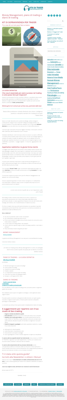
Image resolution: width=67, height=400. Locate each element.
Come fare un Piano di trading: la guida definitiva (55, 121)
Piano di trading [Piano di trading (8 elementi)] (59, 93)
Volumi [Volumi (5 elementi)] (61, 102)
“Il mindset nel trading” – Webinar (53, 34)
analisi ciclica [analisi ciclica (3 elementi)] (57, 59)
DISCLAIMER (59, 391)
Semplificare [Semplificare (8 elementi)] (56, 98)
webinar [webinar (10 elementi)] (50, 105)
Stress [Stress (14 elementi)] (49, 102)
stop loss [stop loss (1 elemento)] (61, 100)
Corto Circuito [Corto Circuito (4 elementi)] (51, 67)
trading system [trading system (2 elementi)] (55, 102)
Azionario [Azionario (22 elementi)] (54, 62)
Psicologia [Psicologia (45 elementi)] (51, 95)
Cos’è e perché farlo (9, 282)
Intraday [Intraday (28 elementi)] (55, 74)
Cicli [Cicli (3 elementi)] (62, 64)
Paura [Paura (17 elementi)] (59, 88)
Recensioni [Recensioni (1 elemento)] (59, 95)
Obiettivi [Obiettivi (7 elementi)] (50, 85)
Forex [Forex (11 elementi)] (58, 72)
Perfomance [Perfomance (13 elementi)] (54, 90)
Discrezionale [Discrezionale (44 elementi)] (53, 69)
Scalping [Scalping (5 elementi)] (49, 98)
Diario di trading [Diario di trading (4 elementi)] (59, 67)
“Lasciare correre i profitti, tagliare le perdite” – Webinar (55, 38)
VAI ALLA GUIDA (7, 234)
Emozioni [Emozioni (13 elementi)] (50, 72)
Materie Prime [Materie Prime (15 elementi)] (52, 77)
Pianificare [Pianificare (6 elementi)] (50, 93)
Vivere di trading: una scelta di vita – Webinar (55, 41)
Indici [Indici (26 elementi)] (49, 74)
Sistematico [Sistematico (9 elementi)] (51, 100)
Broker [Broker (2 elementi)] (59, 62)
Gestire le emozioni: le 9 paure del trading (55, 113)
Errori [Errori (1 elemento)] (55, 72)
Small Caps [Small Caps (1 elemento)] (57, 100)
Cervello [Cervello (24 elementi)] (58, 64)
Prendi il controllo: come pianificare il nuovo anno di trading (54, 117)
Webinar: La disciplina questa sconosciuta (54, 29)
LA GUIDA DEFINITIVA (9, 90)
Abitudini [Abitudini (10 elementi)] (50, 59)
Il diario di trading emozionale (12, 285)
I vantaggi (5, 284)
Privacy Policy (52, 391)
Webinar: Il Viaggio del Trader (55, 32)
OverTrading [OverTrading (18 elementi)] (52, 88)
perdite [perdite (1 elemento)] (48, 90)
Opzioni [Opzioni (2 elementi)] (54, 85)
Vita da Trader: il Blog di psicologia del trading (33, 8)
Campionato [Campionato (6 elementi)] (51, 65)
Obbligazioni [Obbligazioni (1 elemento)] (61, 83)
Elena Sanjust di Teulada (20, 391)
